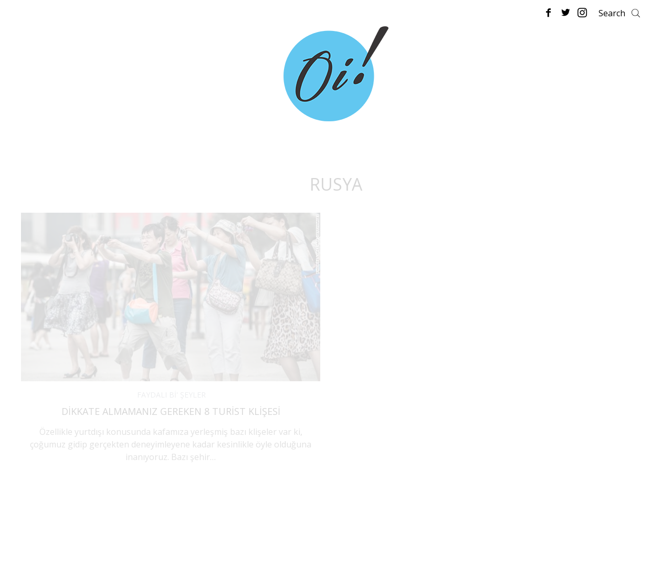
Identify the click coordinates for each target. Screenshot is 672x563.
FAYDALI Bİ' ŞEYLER (171, 395)
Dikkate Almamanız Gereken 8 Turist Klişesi (170, 411)
